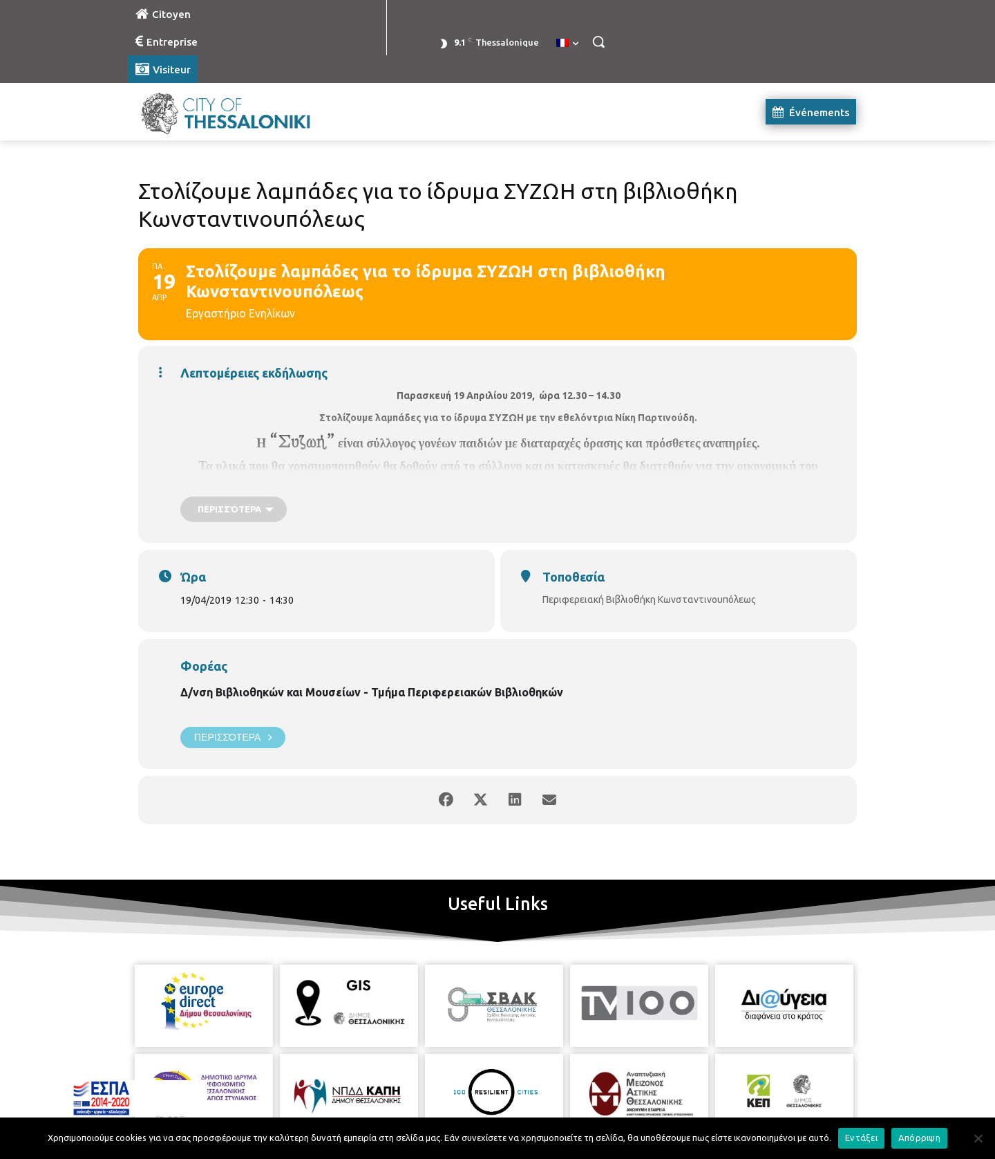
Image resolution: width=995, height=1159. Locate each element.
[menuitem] (567, 43)
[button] (598, 41)
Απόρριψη (919, 1137)
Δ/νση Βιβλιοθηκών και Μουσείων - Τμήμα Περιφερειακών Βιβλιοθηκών (371, 692)
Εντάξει (861, 1137)
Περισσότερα (233, 737)
